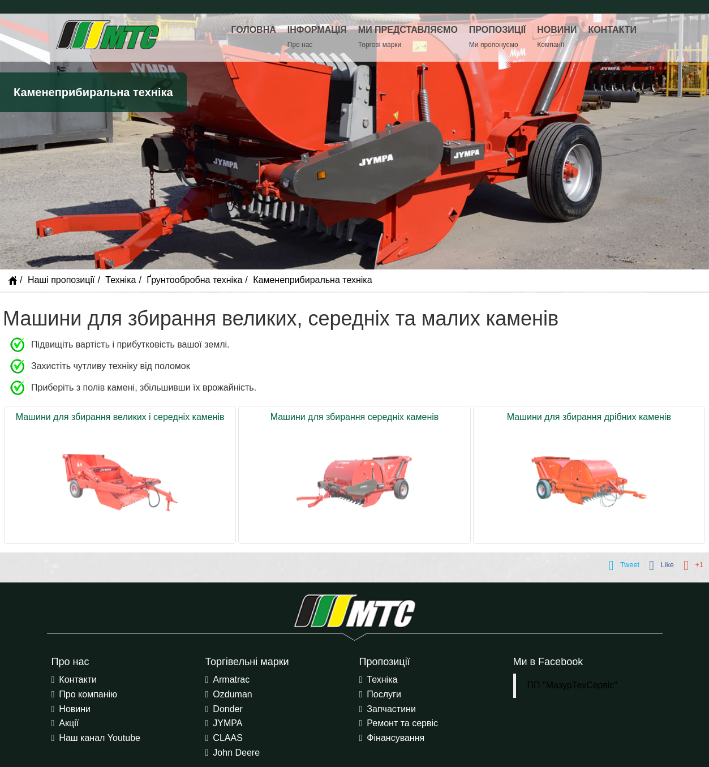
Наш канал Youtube (99, 738)
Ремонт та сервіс (402, 723)
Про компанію (88, 694)
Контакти (78, 679)
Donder (227, 709)
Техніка (120, 280)
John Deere (236, 752)
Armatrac (231, 679)
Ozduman (232, 694)
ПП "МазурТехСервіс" (572, 685)
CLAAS (227, 738)
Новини (75, 709)
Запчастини (391, 709)
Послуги (384, 694)
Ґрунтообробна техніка (194, 280)
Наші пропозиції (61, 280)
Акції (69, 723)
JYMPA (227, 723)
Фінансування (395, 738)
